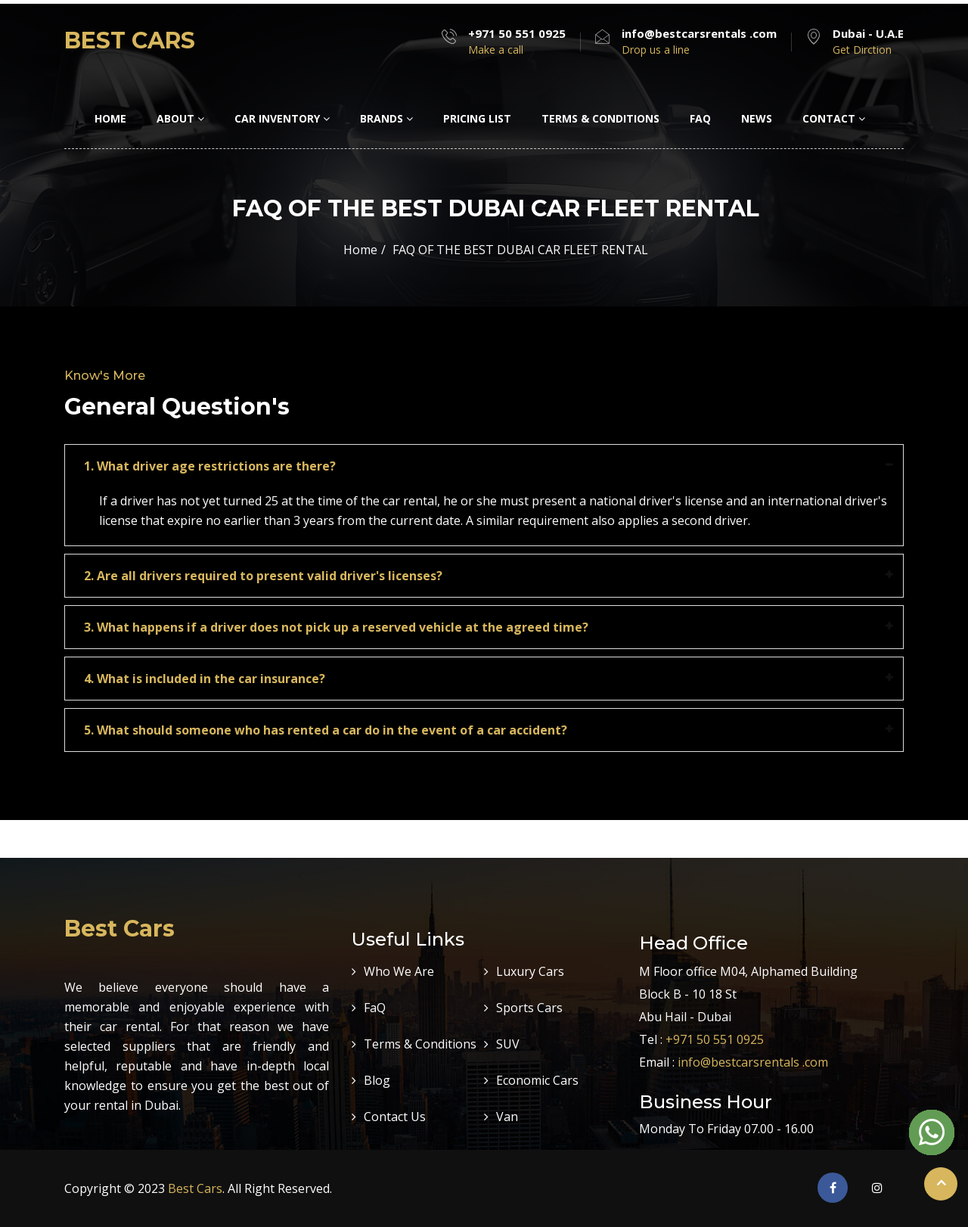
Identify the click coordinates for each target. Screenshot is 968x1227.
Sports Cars (529, 1007)
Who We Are (399, 971)
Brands (386, 118)
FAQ (700, 118)
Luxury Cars (530, 971)
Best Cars (195, 1188)
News (756, 118)
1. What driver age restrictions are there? (210, 466)
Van (507, 1116)
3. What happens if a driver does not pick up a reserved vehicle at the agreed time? (336, 627)
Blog (377, 1080)
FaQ (375, 1007)
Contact (833, 118)
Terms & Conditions (600, 118)
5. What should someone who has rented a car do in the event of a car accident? (325, 730)
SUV (508, 1044)
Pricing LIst (477, 118)
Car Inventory (282, 118)
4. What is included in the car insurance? (204, 678)
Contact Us (395, 1116)
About (180, 118)
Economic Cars (537, 1080)
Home (110, 118)
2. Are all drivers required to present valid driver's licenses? (263, 575)
